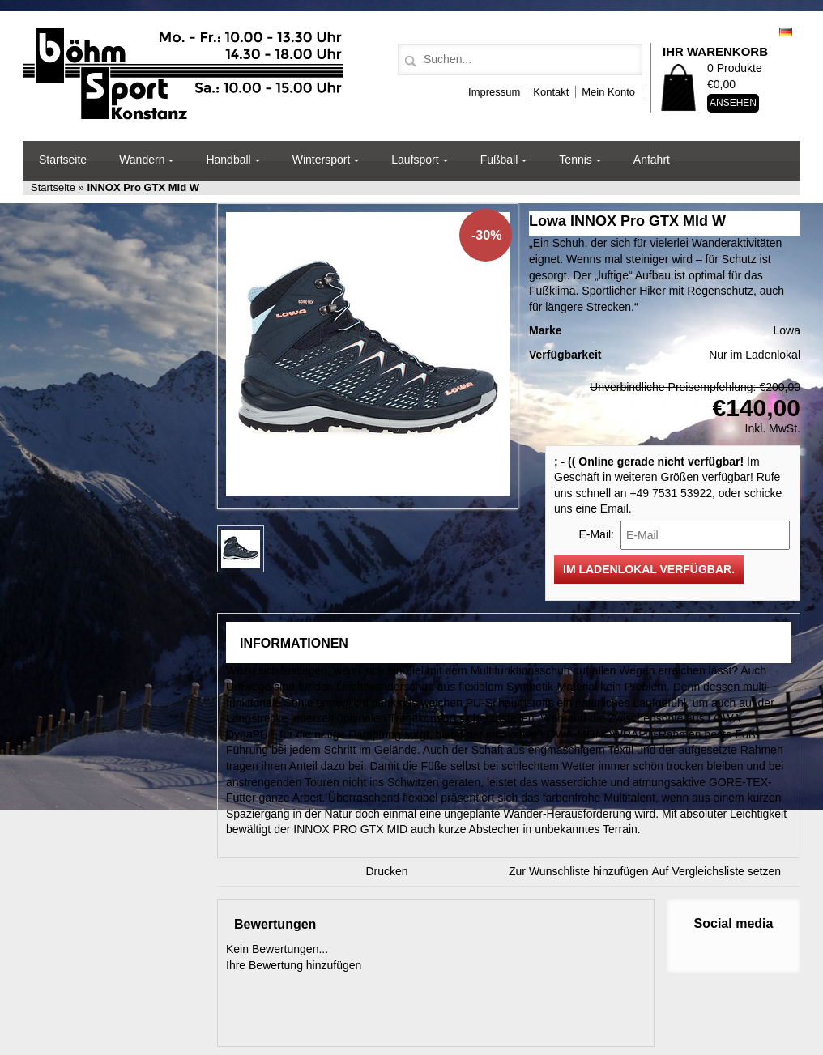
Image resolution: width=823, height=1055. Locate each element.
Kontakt (551, 92)
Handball (228, 159)
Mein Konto (608, 92)
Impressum (494, 92)
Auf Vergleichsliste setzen (717, 871)
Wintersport (321, 159)
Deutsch (785, 32)
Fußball (499, 159)
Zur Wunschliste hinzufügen (579, 871)
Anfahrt (651, 159)
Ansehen (733, 102)
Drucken (387, 871)
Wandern (141, 159)
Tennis (575, 159)
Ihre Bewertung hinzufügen (293, 965)
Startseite (63, 159)
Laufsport (414, 159)
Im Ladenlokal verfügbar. (649, 569)
